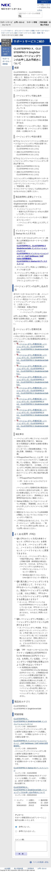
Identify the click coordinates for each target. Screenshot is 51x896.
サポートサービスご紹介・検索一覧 (31, 33)
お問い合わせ (19, 22)
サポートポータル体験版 (5, 61)
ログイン (44, 2)
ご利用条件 (30, 868)
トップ (3, 31)
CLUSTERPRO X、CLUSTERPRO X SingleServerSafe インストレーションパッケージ (32, 248)
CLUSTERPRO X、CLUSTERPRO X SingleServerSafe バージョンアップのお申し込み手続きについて (30, 789)
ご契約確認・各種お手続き (45, 23)
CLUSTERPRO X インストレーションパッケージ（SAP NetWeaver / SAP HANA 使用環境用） (32, 256)
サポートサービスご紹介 (9, 33)
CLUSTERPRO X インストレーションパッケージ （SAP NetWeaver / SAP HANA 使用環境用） (31, 743)
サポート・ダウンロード (15, 31)
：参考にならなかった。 (25, 831)
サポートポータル (42, 31)
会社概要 (7, 868)
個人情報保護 (18, 868)
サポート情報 (32, 22)
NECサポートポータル (11, 9)
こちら (39, 10)
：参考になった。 (23, 827)
